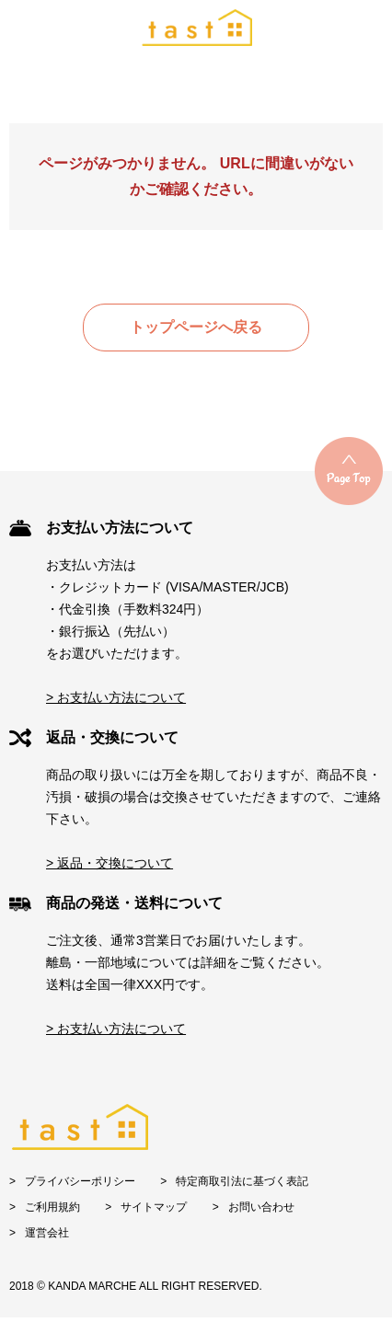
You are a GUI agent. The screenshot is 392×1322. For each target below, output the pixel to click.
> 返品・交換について (109, 863)
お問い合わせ (261, 1207)
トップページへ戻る (196, 327)
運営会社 (47, 1232)
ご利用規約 (52, 1207)
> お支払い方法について (116, 697)
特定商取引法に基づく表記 (242, 1181)
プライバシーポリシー (80, 1181)
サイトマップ (154, 1207)
